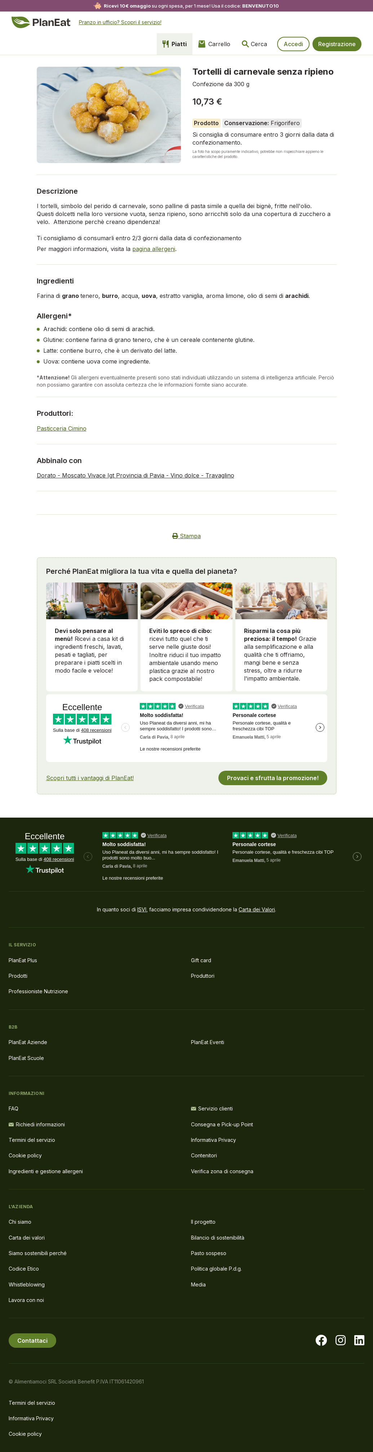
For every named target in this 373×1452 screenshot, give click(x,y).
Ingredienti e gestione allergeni (46, 1171)
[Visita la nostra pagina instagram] (341, 1340)
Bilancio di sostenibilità (217, 1238)
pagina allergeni (153, 248)
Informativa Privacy (213, 1140)
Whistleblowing (27, 1284)
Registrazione (337, 44)
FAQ (13, 1108)
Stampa (186, 536)
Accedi (293, 44)
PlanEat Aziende (28, 1042)
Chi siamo (20, 1222)
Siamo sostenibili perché (38, 1253)
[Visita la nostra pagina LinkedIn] (359, 1340)
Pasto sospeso (208, 1253)
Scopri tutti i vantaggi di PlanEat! (90, 778)
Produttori (202, 976)
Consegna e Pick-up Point (222, 1124)
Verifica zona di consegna (222, 1171)
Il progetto (203, 1222)
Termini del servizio (32, 1140)
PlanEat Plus (23, 960)
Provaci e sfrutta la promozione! (273, 778)
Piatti (175, 44)
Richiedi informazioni (37, 1124)
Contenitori (204, 1155)
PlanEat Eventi (207, 1042)
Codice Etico (24, 1269)
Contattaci (32, 1340)
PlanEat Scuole (26, 1058)
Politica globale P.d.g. (216, 1269)
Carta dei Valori (257, 909)
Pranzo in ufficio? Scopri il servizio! (120, 22)
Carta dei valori (27, 1238)
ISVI (141, 909)
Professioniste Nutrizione (38, 991)
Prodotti (18, 976)
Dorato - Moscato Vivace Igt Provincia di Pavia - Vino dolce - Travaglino (135, 475)
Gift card (201, 960)
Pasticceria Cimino (61, 428)
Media (198, 1284)
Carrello (214, 44)
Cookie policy (25, 1155)
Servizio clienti (212, 1108)
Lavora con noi (26, 1300)
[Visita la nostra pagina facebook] (321, 1340)
